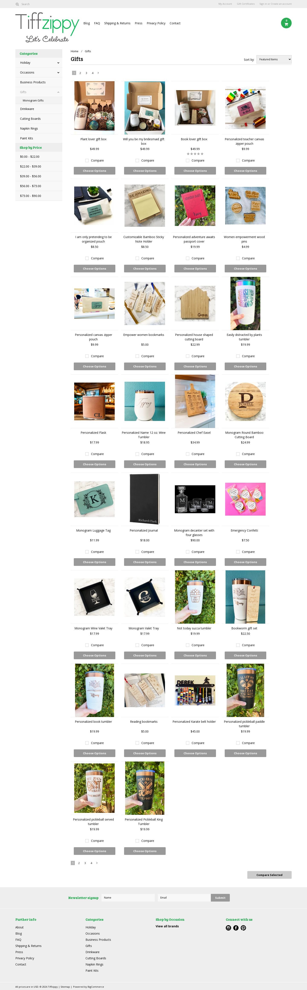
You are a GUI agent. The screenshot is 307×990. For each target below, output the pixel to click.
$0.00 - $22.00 (29, 157)
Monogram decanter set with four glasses (194, 532)
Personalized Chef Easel (194, 433)
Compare (97, 160)
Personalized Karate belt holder (194, 722)
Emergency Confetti (244, 530)
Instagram (228, 928)
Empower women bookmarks (143, 335)
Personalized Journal (144, 530)
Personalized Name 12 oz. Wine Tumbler (144, 435)
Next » (98, 73)
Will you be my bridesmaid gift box (143, 141)
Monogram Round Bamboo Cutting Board (244, 435)
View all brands (167, 926)
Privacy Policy (156, 23)
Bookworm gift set (244, 628)
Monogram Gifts (33, 100)
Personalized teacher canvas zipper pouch (244, 141)
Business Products (33, 82)
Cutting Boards (30, 119)
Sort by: (249, 60)
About (19, 927)
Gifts (23, 92)
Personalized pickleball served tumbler (93, 821)
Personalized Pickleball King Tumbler (144, 821)
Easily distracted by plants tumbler (244, 337)
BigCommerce (96, 986)
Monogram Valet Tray (144, 628)
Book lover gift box (194, 139)
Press (138, 23)
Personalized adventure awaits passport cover (194, 239)
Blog (86, 23)
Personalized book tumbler (93, 722)
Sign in (263, 3)
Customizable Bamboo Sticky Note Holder (143, 239)
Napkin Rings (29, 128)
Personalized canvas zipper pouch (93, 337)
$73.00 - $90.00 (30, 196)
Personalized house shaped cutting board (194, 337)
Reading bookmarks (144, 722)
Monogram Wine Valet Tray (93, 628)
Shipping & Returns (117, 23)
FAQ (97, 23)
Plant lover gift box (93, 139)
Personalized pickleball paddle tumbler (244, 724)
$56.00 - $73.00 (30, 186)
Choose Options (94, 171)
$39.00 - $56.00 (30, 176)
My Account (225, 3)
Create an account (281, 3)
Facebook (236, 928)
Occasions (27, 72)
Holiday (25, 63)
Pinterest (243, 928)
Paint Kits (26, 138)
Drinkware (27, 109)
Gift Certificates (246, 3)
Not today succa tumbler (194, 628)
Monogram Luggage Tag (93, 530)
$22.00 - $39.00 (30, 166)
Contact (175, 23)
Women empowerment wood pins (244, 239)
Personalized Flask (93, 433)
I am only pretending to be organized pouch (93, 239)
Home (74, 51)
